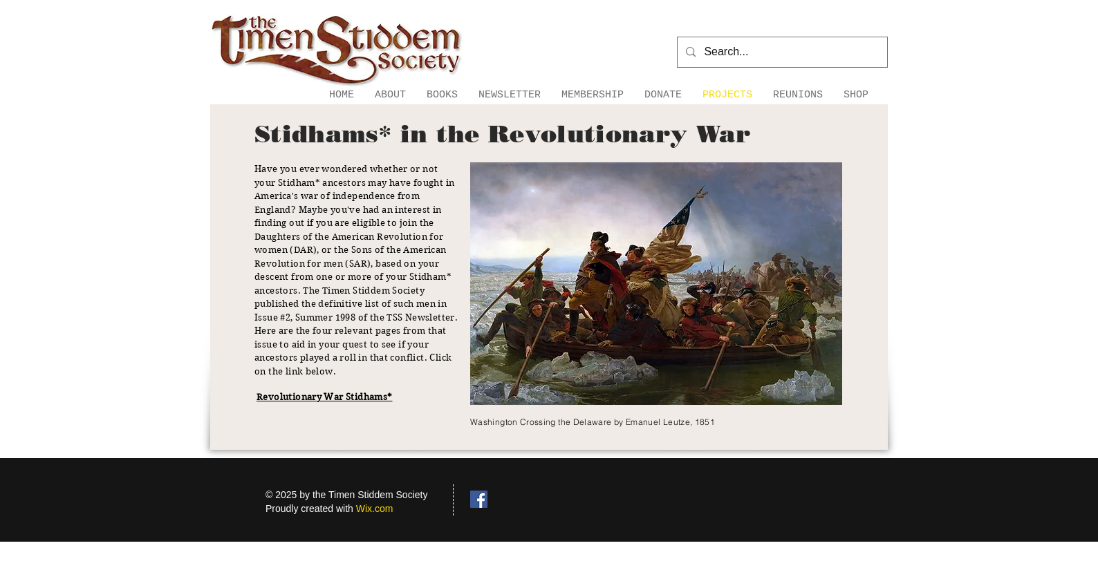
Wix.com (374, 508)
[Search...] (781, 52)
